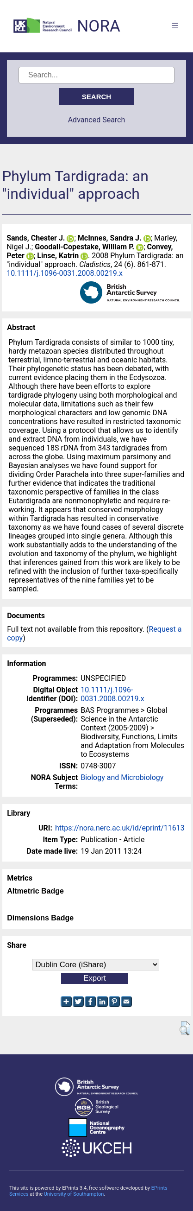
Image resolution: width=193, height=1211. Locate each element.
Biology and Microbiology (122, 777)
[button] (185, 1028)
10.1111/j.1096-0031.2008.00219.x (64, 273)
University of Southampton (74, 1194)
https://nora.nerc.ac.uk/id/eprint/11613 (120, 828)
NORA (98, 26)
